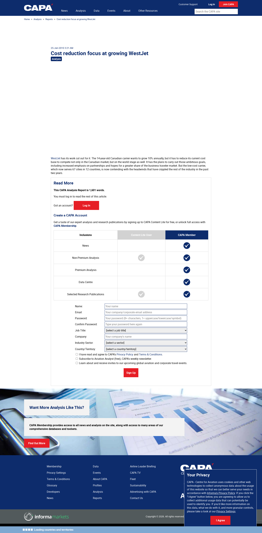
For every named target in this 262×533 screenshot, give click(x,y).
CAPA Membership (65, 226)
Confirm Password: (86, 324)
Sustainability (138, 485)
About (126, 10)
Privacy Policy (125, 354)
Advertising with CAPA (143, 492)
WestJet (55, 158)
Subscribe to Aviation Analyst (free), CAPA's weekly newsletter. (114, 359)
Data (96, 10)
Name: (79, 306)
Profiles (97, 485)
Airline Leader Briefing (143, 466)
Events (111, 10)
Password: (81, 318)
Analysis (81, 10)
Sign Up (131, 373)
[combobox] (216, 11)
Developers (53, 492)
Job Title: (80, 330)
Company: (81, 336)
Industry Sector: (84, 343)
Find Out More (36, 443)
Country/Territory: (85, 349)
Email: (78, 312)
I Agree (220, 520)
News (64, 10)
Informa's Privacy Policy (221, 493)
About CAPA (100, 479)
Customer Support (188, 4)
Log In (211, 4)
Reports (49, 19)
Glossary (52, 485)
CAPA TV (135, 473)
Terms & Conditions (150, 354)
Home (27, 19)
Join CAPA (228, 4)
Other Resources (148, 10)
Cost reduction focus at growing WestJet (76, 19)
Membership (54, 466)
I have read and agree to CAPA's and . (119, 354)
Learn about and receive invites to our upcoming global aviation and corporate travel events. (131, 363)
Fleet (133, 479)
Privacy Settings (225, 511)
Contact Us (136, 498)
